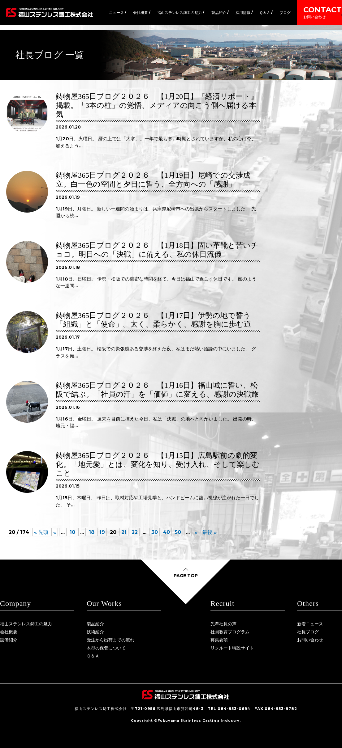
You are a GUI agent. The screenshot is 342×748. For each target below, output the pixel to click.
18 (91, 532)
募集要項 (219, 640)
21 (124, 532)
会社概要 (8, 632)
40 (166, 532)
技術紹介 (95, 632)
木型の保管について (106, 648)
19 (102, 532)
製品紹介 (95, 624)
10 (72, 532)
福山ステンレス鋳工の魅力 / (180, 12)
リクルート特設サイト (232, 648)
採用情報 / (244, 12)
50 (178, 532)
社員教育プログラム (229, 632)
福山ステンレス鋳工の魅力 (26, 624)
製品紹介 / (220, 12)
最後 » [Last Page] (209, 532)
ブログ (285, 12)
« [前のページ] (54, 532)
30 (154, 532)
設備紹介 (8, 640)
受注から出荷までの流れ (110, 640)
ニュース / (117, 12)
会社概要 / (141, 12)
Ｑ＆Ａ (93, 656)
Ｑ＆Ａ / (266, 12)
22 (135, 532)
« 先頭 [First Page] (41, 532)
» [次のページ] (196, 532)
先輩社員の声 (223, 624)
